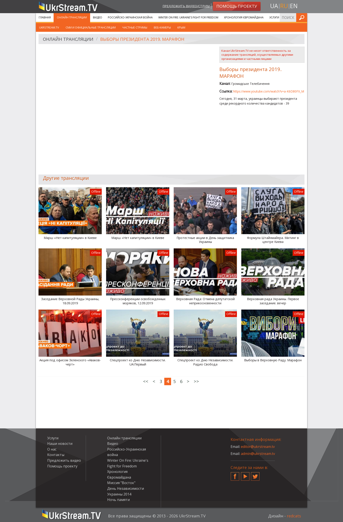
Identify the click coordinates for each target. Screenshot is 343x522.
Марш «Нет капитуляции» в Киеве (70, 238)
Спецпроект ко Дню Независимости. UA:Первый (138, 362)
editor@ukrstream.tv (258, 446)
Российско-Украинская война (130, 17)
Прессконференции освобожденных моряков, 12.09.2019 (138, 301)
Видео (97, 17)
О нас (51, 449)
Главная (45, 17)
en (294, 6)
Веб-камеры (162, 27)
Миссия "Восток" (121, 482)
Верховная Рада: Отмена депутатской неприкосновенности (205, 301)
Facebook (235, 474)
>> (196, 381)
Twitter (255, 474)
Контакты (55, 454)
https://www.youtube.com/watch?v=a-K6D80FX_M (268, 91)
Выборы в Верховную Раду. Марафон (273, 360)
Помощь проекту (62, 466)
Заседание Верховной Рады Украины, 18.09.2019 (70, 301)
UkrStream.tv (49, 27)
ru (284, 6)
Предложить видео (64, 460)
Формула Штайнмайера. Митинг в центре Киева (273, 240)
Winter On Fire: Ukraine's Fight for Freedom (188, 17)
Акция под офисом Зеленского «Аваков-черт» (70, 362)
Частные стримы (134, 27)
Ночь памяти (118, 499)
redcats (294, 515)
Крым (181, 27)
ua (274, 6)
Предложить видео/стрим (186, 6)
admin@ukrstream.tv (258, 453)
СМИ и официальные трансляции (91, 27)
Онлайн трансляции (72, 17)
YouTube (245, 474)
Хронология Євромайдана (244, 17)
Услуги (274, 17)
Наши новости (59, 443)
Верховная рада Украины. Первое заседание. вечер (273, 301)
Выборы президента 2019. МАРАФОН (142, 39)
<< (145, 381)
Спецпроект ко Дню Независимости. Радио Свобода (205, 362)
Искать (302, 17)
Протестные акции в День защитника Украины (205, 240)
